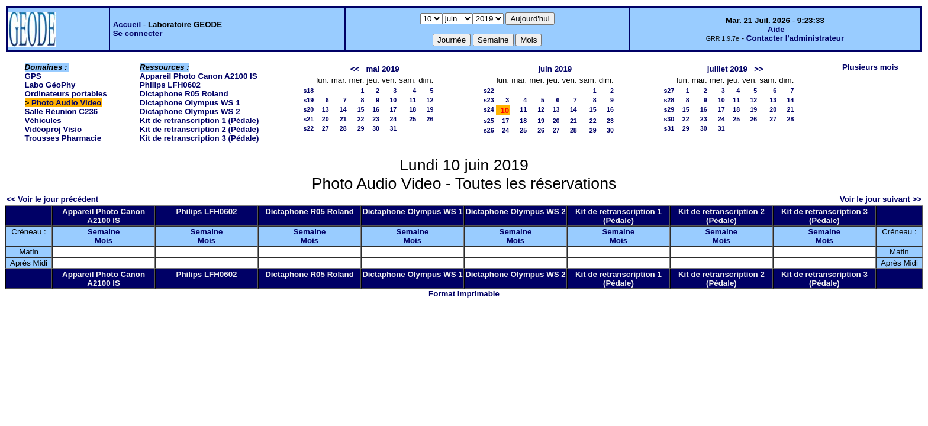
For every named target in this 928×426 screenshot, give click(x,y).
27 (325, 128)
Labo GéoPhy (50, 84)
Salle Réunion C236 (61, 111)
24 (393, 118)
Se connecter (138, 33)
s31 (668, 128)
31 (393, 128)
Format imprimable (464, 293)
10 (393, 100)
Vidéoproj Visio (53, 129)
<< (355, 68)
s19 (308, 100)
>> (758, 68)
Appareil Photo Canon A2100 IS (198, 76)
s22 (308, 128)
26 (429, 118)
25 (412, 118)
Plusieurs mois (870, 67)
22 (361, 118)
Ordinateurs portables (66, 93)
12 (429, 100)
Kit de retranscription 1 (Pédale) (199, 120)
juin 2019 (555, 68)
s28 (668, 100)
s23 (489, 100)
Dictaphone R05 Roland (184, 93)
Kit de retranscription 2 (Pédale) (199, 129)
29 (361, 128)
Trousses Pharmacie (63, 138)
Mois (103, 240)
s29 (668, 109)
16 (375, 109)
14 (343, 109)
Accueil (127, 24)
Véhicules (43, 120)
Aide (776, 29)
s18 (308, 90)
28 (343, 128)
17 (393, 109)
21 (343, 118)
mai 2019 (382, 68)
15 (361, 109)
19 (429, 109)
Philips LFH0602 (170, 84)
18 (412, 109)
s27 (668, 90)
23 (375, 118)
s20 (308, 109)
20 (325, 118)
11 (412, 100)
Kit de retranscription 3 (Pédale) (199, 138)
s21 (308, 118)
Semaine (104, 231)
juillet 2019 (727, 68)
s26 (489, 130)
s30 (668, 118)
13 (325, 109)
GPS (33, 76)
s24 (489, 109)
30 (375, 128)
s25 (489, 120)
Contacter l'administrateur (795, 38)
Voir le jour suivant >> (880, 199)
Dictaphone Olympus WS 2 (190, 111)
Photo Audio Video (66, 102)
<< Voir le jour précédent (52, 199)
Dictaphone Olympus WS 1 (190, 102)
